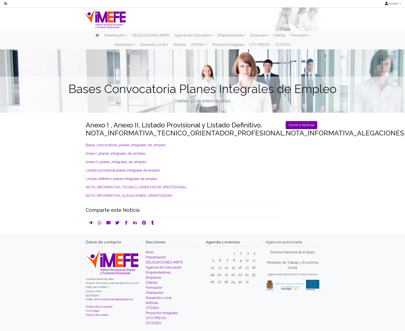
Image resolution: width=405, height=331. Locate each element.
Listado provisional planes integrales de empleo (123, 170)
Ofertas (279, 35)
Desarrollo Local (158, 298)
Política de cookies (97, 314)
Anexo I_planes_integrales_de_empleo (115, 153)
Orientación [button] (123, 45)
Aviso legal (92, 310)
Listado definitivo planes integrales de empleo (121, 179)
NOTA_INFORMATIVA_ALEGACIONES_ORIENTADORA (129, 196)
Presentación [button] (114, 35)
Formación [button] (298, 35)
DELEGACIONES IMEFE (150, 35)
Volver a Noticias (301, 125)
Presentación (156, 257)
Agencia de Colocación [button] (192, 35)
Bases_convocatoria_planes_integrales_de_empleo (126, 145)
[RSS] (5, 3)
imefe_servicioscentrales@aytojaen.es (109, 299)
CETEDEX (282, 45)
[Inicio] (97, 35)
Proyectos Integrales (228, 45)
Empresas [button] (258, 35)
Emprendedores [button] (230, 35)
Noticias (179, 45)
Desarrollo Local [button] (153, 45)
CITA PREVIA (259, 45)
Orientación (155, 293)
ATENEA (152, 308)
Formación (154, 288)
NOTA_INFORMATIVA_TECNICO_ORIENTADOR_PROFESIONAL (136, 187)
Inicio (150, 252)
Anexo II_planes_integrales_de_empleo (116, 162)
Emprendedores (158, 272)
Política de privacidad (99, 306)
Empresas (153, 278)
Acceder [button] (392, 3)
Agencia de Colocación (164, 267)
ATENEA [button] (198, 45)
